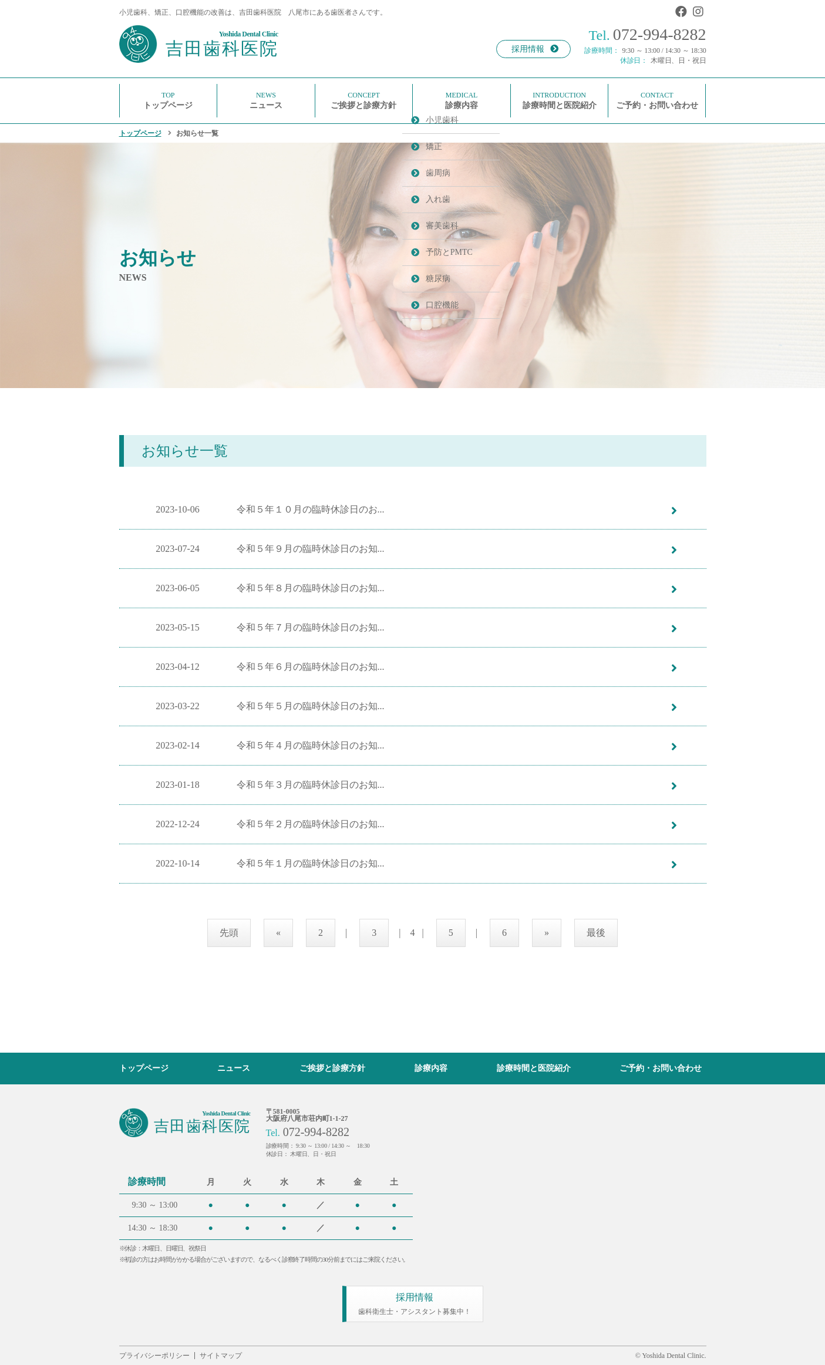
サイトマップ (221, 1355)
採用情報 (534, 49)
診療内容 (431, 1068)
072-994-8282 (647, 34)
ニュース (233, 1068)
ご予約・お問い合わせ (660, 1068)
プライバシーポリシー (154, 1355)
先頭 (229, 933)
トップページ (140, 133)
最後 (596, 933)
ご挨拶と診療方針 (332, 1068)
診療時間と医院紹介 (534, 1068)
